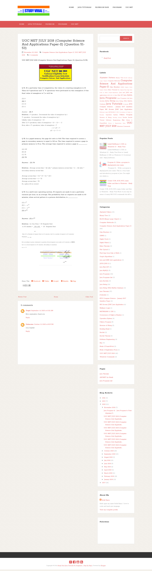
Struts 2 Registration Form (117, 125)
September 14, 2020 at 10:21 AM (42, 312)
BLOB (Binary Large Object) (109, 221)
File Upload (121, 91)
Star (123, 122)
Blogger (103, 567)
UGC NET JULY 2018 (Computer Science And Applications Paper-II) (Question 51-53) (53, 46)
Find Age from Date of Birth (109, 255)
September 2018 (109, 456)
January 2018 (108, 481)
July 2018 (107, 462)
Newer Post (22, 298)
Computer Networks (114, 82)
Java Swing (110, 102)
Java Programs (108, 99)
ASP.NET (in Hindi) (106, 379)
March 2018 (108, 475)
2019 (103, 403)
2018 (103, 406)
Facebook (53, 25)
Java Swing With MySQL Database (111, 289)
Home (64, 8)
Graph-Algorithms (113, 94)
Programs (114, 8)
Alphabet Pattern (107, 79)
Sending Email (117, 119)
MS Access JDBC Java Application (118, 111)
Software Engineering (113, 122)
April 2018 (107, 471)
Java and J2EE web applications (110, 262)
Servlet (125, 119)
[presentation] (32, 274)
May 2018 (107, 468)
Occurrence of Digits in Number (111, 316)
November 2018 (109, 409)
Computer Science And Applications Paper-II (58, 54)
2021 (103, 399)
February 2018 (109, 478)
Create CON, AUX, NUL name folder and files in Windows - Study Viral (120, 185)
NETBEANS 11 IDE (113, 114)
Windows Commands (123, 128)
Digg (73, 283)
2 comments (33, 57)
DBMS (122, 88)
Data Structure (115, 89)
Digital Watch (103, 91)
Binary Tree (119, 79)
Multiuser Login (104, 114)
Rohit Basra (106, 502)
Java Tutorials (79, 8)
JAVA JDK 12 (110, 97)
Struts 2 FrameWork (107, 348)
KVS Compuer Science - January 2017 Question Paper (116, 108)
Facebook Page (98, 8)
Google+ (55, 283)
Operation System (112, 116)
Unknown (29, 326)
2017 (103, 484)
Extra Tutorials (112, 91)
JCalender (125, 105)
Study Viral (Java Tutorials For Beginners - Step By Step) (75, 567)
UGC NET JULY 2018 (116, 126)
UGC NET (128, 8)
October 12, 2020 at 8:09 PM (43, 326)
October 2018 (109, 452)
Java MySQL (128, 97)
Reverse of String (106, 119)
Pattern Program (126, 116)
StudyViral (107, 60)
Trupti (28, 312)
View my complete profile (109, 511)
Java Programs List (123, 100)
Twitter (45, 283)
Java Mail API (119, 97)
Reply (28, 319)
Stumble (64, 283)
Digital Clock (128, 88)
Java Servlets (104, 282)
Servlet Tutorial (105, 337)
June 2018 (107, 465)
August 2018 (108, 459)
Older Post (89, 298)
